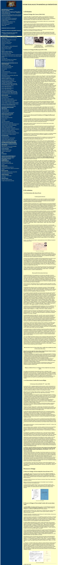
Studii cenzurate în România (6, 47)
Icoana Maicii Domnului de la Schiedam (8, 106)
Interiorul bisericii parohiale (6, 96)
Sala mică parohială (5, 111)
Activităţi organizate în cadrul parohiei (8, 137)
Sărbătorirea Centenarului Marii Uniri (8, 130)
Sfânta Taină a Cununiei (5, 41)
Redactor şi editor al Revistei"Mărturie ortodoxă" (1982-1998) (7, 52)
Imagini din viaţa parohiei (6, 151)
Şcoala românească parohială (6, 117)
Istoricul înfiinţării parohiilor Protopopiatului (9, 18)
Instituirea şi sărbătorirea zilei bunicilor (8, 127)
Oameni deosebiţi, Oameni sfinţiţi (7, 60)
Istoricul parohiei (4, 74)
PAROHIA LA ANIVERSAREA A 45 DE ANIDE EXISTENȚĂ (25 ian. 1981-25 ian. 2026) (9, 92)
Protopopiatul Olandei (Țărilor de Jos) (8, 21)
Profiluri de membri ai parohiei (6, 147)
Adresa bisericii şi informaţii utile (7, 66)
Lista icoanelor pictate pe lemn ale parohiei (9, 100)
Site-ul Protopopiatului (5, 24)
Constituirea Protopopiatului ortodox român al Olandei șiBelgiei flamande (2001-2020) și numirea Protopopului (11, 15)
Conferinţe (3, 120)
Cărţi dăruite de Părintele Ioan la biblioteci (9, 59)
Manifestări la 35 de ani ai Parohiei (7, 80)
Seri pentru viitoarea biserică (6, 179)
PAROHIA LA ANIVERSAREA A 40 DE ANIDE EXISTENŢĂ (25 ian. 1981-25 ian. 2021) (9, 84)
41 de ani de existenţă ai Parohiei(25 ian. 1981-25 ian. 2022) (7, 86)
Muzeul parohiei (4, 118)
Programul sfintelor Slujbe (6, 65)
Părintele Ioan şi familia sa (6, 43)
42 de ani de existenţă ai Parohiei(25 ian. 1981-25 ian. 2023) (7, 88)
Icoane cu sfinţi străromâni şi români (8, 101)
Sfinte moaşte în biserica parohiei (7, 98)
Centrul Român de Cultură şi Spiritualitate (8, 125)
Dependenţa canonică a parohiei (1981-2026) (9, 75)
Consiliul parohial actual (5, 71)
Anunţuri (3, 70)
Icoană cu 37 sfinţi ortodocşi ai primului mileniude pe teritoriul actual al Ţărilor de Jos (9, 104)
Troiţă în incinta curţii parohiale (7, 126)
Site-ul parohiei (4, 69)
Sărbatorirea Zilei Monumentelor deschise (9, 140)
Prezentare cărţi (4, 58)
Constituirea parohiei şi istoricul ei (7, 167)
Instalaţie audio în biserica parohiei (7, 112)
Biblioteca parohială (5, 116)
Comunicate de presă (5, 136)
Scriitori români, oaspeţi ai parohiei (7, 139)
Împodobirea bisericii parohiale (7, 173)
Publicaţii (3, 44)
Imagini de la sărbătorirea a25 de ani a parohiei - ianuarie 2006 (7, 78)
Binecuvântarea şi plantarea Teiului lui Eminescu (10, 132)
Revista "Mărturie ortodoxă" (6, 115)
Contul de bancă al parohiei (6, 67)
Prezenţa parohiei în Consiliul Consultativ (8, 72)
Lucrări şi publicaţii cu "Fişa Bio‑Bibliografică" (9, 46)
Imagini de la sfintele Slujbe (6, 175)
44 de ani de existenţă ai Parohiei (7, 90)
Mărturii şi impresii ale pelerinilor (7, 122)
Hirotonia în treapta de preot (6, 42)
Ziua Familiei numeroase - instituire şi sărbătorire (10, 129)
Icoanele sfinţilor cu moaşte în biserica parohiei (9, 102)
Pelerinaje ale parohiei (5, 121)
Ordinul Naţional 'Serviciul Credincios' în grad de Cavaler (11, 54)
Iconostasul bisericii (5, 97)
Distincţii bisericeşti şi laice (6, 53)
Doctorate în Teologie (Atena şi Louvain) (8, 39)
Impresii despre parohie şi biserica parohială (9, 93)
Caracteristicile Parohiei (5, 76)
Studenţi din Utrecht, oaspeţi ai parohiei (8, 134)
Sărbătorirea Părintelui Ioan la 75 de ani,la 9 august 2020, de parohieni (8, 82)
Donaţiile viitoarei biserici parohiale (7, 180)
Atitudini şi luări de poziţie (6, 48)
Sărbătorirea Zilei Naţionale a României (8, 131)
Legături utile (3, 25)
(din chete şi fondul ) (8, 146)
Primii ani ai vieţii (4, 35)
